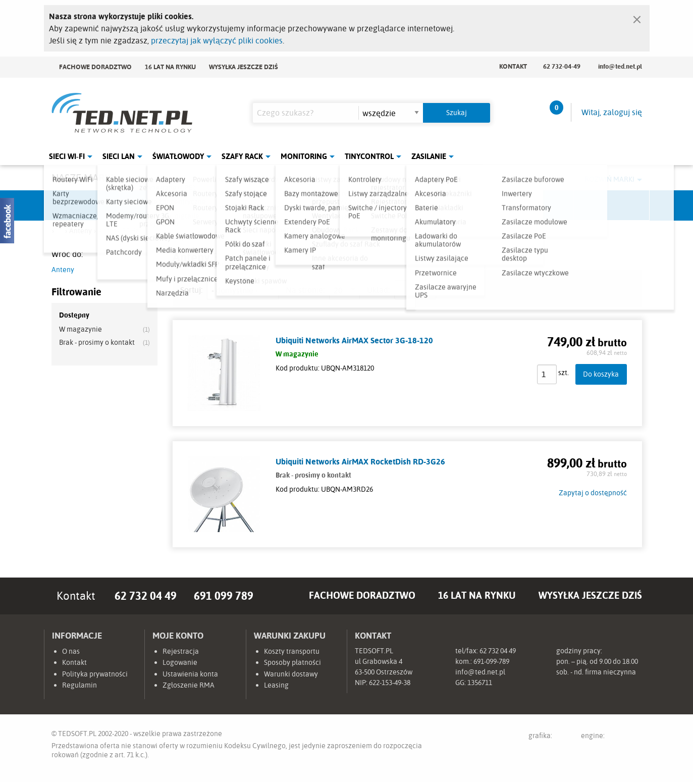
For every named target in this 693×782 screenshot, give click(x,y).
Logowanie (180, 662)
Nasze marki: (83, 177)
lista (403, 289)
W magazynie (80, 329)
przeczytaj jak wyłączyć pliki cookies (217, 40)
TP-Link (384, 205)
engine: (611, 737)
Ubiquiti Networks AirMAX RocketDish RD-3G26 (360, 461)
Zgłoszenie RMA (189, 685)
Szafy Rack (242, 156)
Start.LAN (612, 205)
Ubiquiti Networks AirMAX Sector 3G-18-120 (354, 340)
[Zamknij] (637, 17)
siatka (426, 289)
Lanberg (536, 205)
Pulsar (309, 205)
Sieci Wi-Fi (67, 156)
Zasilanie (428, 156)
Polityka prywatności (95, 674)
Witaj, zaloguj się (611, 112)
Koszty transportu (291, 651)
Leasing (276, 685)
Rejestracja (181, 651)
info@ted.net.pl (620, 66)
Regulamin (79, 685)
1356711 (479, 682)
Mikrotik (157, 205)
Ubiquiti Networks (82, 205)
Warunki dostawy (291, 674)
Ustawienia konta (190, 674)
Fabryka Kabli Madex (233, 205)
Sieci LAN (118, 156)
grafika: (550, 737)
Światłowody (178, 156)
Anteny (62, 269)
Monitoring (304, 156)
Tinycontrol (369, 156)
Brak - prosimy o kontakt (97, 342)
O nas (71, 651)
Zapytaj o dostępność (593, 492)
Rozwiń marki (609, 179)
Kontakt (513, 66)
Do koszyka (601, 374)
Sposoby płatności (292, 662)
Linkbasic (460, 205)
